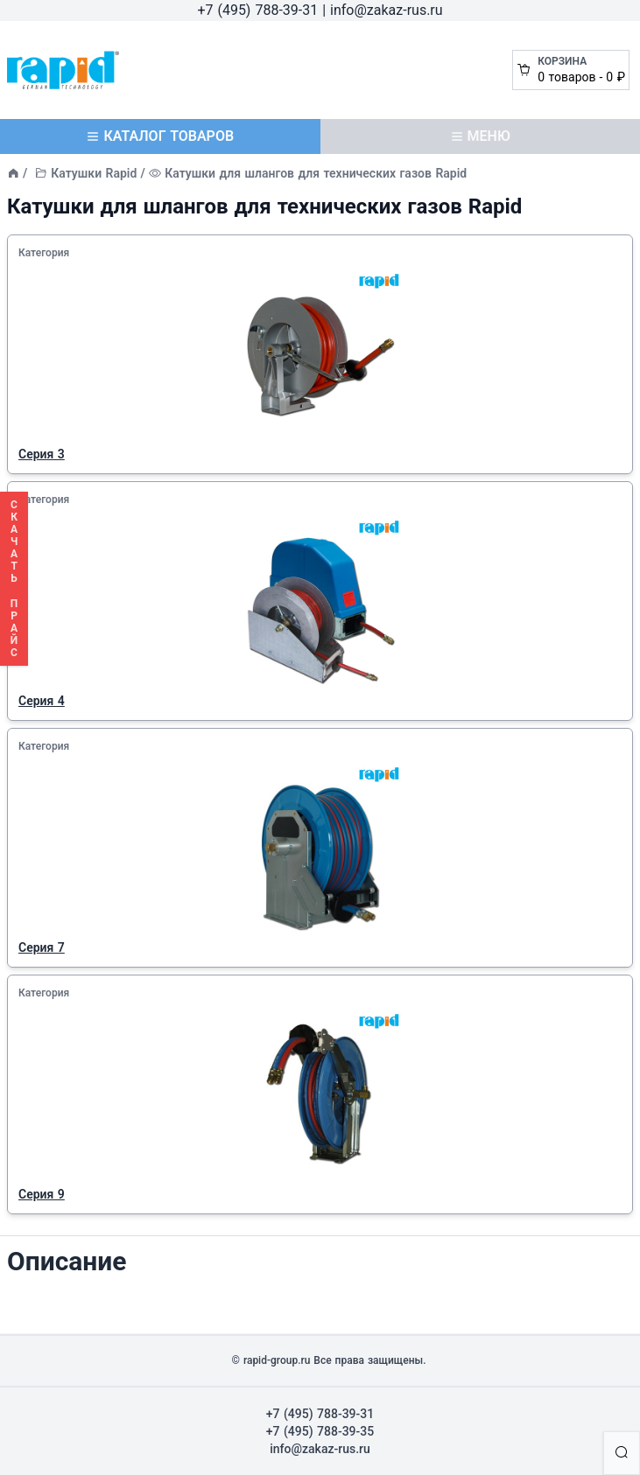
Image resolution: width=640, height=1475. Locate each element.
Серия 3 (41, 454)
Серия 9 (41, 1194)
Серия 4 (41, 701)
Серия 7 (41, 947)
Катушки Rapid (94, 173)
